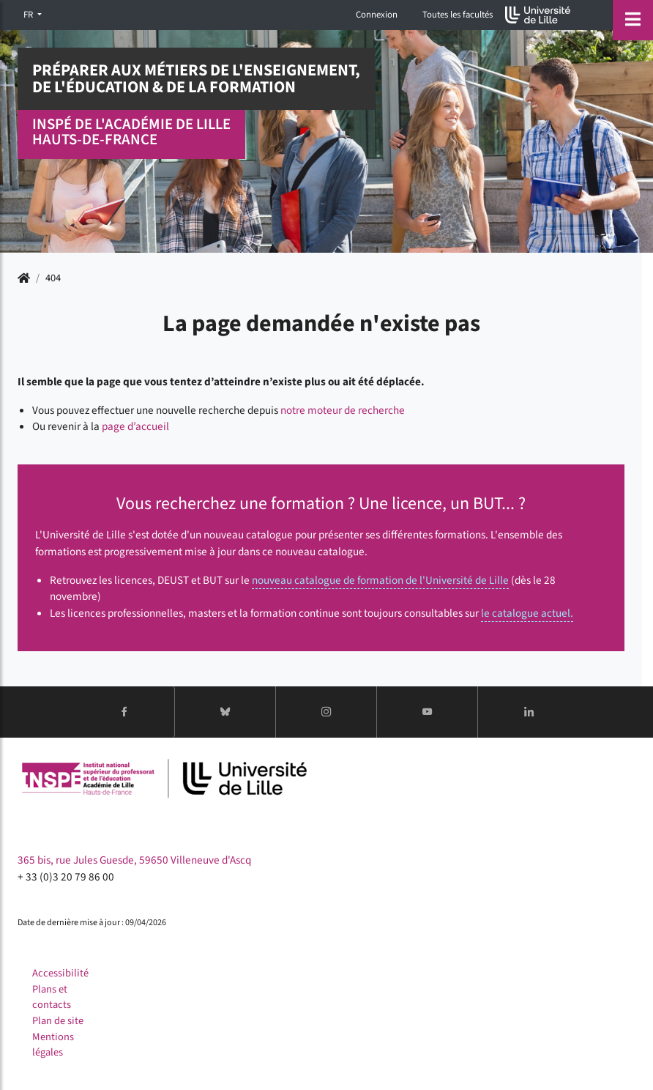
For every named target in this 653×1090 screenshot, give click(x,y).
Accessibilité (60, 973)
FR (29, 14)
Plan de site (57, 1020)
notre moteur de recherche (342, 410)
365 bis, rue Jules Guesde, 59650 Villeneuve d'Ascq (134, 860)
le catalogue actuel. (527, 613)
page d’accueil (135, 426)
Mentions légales (53, 1045)
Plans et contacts (51, 997)
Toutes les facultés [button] (457, 14)
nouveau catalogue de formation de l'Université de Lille (380, 580)
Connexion (377, 14)
